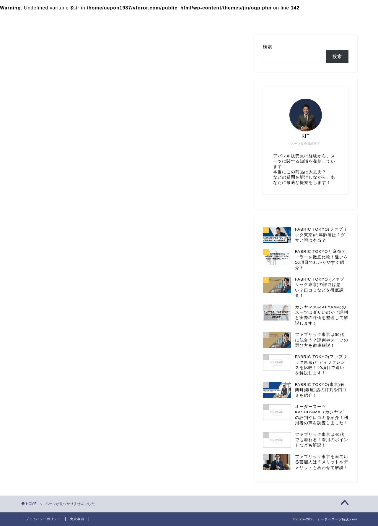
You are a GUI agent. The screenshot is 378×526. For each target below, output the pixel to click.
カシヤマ (131, 18)
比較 (49, 350)
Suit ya (52, 320)
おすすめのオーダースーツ (74, 327)
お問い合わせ (170, 18)
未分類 (51, 342)
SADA (51, 312)
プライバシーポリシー (43, 519)
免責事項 (77, 519)
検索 (267, 47)
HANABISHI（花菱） (68, 305)
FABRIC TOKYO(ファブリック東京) (67, 18)
